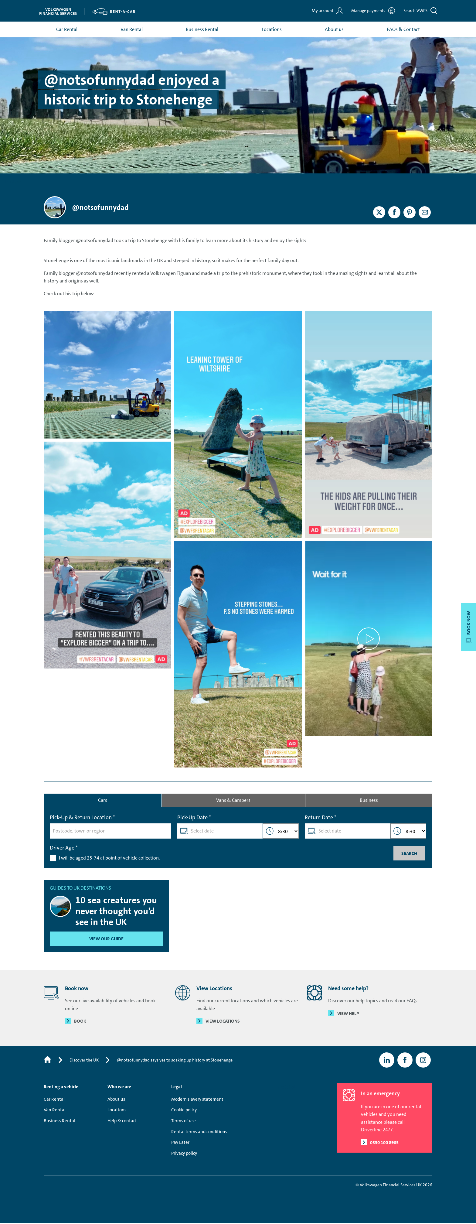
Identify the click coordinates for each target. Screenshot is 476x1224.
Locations (272, 30)
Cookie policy (184, 1111)
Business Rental (202, 30)
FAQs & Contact (403, 30)
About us (334, 30)
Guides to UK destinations (80, 889)
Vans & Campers (233, 801)
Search (409, 854)
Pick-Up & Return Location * (82, 818)
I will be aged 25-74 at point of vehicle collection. (109, 859)
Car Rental (66, 30)
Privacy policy (184, 1154)
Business (369, 801)
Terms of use (183, 1122)
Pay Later (180, 1143)
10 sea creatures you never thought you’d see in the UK (116, 912)
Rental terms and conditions (199, 1133)
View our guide (106, 940)
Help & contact (122, 1122)
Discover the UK (84, 1061)
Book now (469, 627)
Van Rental (132, 30)
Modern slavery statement (197, 1100)
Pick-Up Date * (194, 818)
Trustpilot (14, 182)
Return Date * (320, 818)
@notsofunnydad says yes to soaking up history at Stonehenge (175, 1061)
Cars (102, 801)
